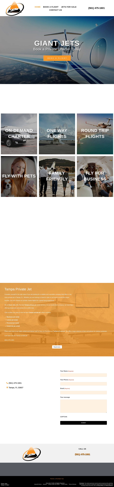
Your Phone (67, 380)
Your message (65, 397)
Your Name (66, 371)
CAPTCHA (63, 417)
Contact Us (60, 478)
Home (52, 478)
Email (65, 388)
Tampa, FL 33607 (5, 485)
